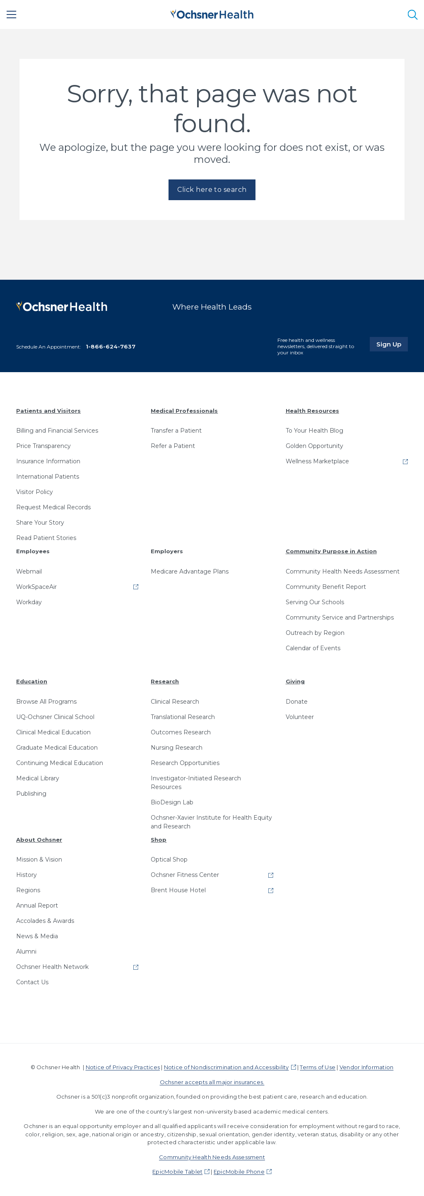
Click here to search (212, 190)
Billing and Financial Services (57, 430)
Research (165, 681)
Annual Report (37, 905)
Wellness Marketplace (317, 461)
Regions (28, 890)
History (26, 875)
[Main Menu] (11, 14)
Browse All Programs (46, 701)
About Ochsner (39, 839)
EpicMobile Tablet (177, 1171)
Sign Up (392, 344)
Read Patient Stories (46, 538)
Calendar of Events (313, 648)
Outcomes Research (181, 732)
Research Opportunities (185, 763)
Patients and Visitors (48, 410)
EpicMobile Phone (239, 1171)
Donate (297, 701)
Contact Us (32, 982)
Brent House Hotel (178, 890)
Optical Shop (169, 859)
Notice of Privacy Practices (123, 1067)
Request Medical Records (53, 507)
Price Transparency (43, 446)
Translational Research (183, 717)
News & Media (37, 936)
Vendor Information (366, 1067)
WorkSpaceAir (36, 587)
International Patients (47, 476)
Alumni (26, 951)
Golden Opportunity (314, 446)
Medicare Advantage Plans (190, 571)
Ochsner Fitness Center (185, 875)
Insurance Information (48, 461)
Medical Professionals (184, 410)
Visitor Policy (34, 492)
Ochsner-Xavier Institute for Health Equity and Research (211, 822)
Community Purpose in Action (331, 551)
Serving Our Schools (315, 602)
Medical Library (37, 778)
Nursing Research (176, 747)
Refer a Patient (173, 446)
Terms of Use (317, 1067)
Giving (295, 681)
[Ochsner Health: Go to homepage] (212, 13)
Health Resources (312, 410)
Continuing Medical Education (59, 763)
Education (31, 681)
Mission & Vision (39, 859)
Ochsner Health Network (52, 967)
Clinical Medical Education (53, 732)
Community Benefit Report (326, 587)
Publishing (31, 793)
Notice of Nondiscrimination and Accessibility (226, 1067)
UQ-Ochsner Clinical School (55, 717)
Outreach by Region (315, 633)
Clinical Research (175, 701)
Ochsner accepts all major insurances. (212, 1082)
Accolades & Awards (45, 921)
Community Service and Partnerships (340, 617)
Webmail (29, 571)
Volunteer (300, 717)
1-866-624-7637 (110, 346)
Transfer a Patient (176, 430)
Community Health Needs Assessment (343, 571)
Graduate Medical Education (57, 747)
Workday (29, 602)
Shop (158, 839)
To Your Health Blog (314, 430)
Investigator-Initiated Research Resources (196, 783)
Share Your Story (40, 522)
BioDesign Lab (172, 802)
